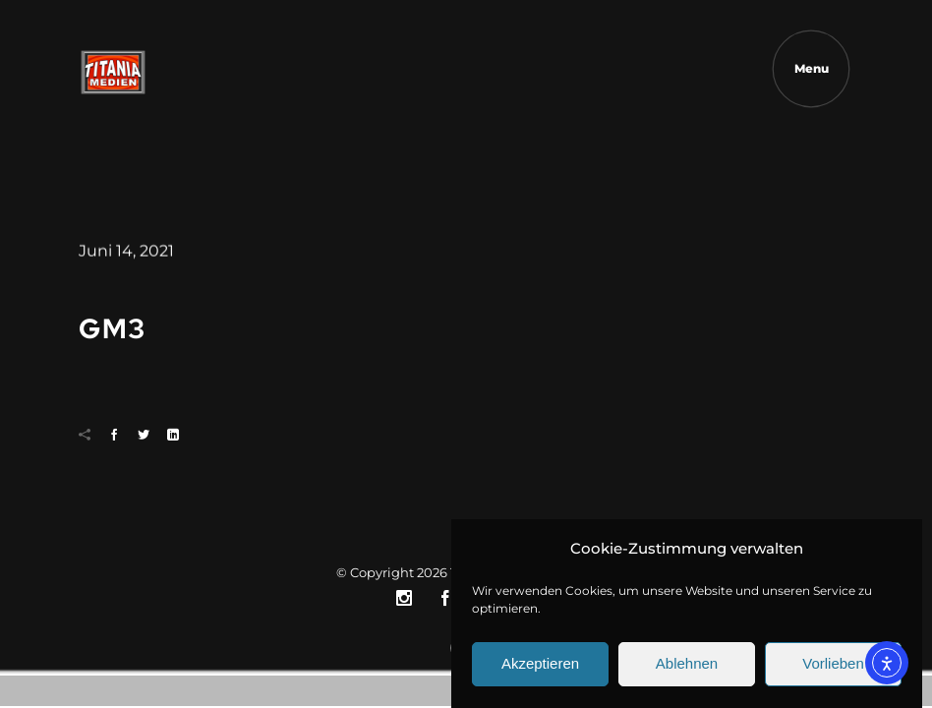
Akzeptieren (540, 670)
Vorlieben (833, 670)
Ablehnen (687, 670)
